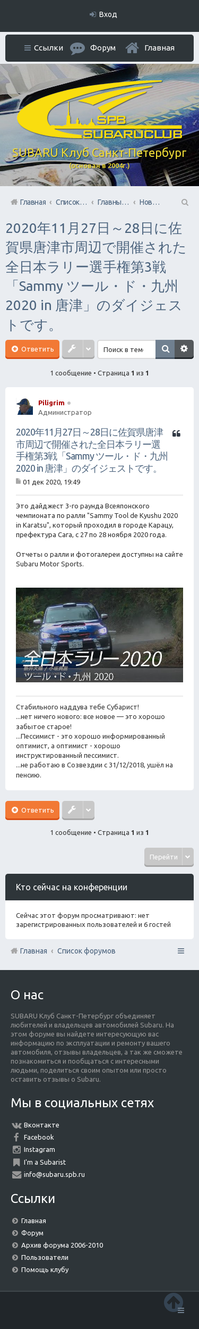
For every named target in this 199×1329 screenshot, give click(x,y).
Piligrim (51, 402)
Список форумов (86, 951)
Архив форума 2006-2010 (62, 1245)
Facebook (39, 1137)
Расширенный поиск (184, 349)
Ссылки (48, 47)
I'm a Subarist (45, 1162)
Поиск (165, 349)
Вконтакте (41, 1125)
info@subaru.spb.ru (54, 1174)
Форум (32, 1232)
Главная (159, 47)
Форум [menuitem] (103, 47)
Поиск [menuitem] (184, 202)
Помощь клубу (44, 1269)
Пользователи (44, 1257)
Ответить (37, 349)
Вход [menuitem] (108, 14)
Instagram (39, 1149)
